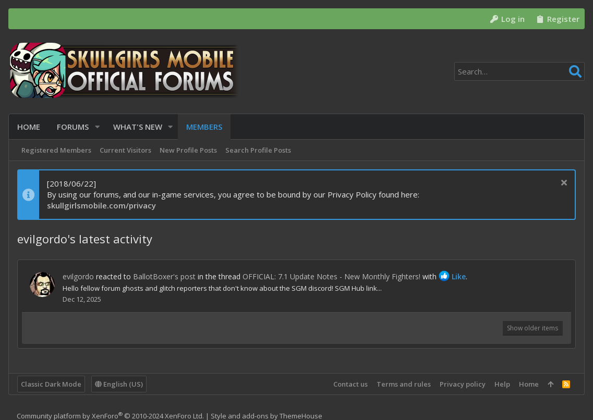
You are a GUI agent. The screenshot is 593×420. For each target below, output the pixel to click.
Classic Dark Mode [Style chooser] (51, 384)
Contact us (350, 384)
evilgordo (78, 276)
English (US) (119, 384)
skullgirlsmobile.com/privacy (101, 205)
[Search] (519, 71)
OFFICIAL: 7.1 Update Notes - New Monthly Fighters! (331, 276)
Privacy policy (463, 384)
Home (529, 384)
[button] (97, 127)
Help (502, 384)
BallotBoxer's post (164, 276)
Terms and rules (404, 384)
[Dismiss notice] (562, 183)
